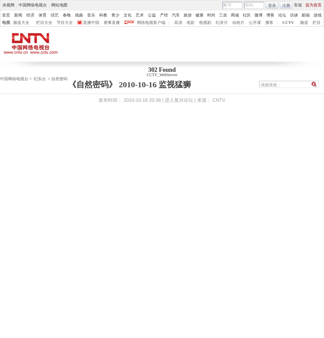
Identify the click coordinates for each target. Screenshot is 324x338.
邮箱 (306, 15)
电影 (191, 22)
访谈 (294, 15)
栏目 (317, 22)
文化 (128, 15)
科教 (103, 15)
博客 (270, 15)
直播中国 (91, 22)
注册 (286, 5)
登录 (272, 5)
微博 (258, 15)
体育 (42, 15)
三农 (223, 15)
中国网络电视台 (33, 5)
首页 (6, 15)
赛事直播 (112, 22)
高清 (178, 22)
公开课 (255, 22)
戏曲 (79, 15)
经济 (30, 15)
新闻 (18, 15)
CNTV (219, 100)
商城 (235, 15)
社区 (247, 15)
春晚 (67, 15)
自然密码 (59, 78)
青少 (115, 15)
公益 (152, 15)
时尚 (211, 15)
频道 (304, 22)
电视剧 (205, 22)
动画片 (238, 22)
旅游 (188, 15)
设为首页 (313, 5)
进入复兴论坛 (179, 100)
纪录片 (222, 22)
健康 (199, 15)
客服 (298, 5)
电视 (6, 22)
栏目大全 (44, 22)
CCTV (288, 22)
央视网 (8, 5)
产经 (164, 15)
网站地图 (59, 5)
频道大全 (21, 22)
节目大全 (65, 22)
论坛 (282, 15)
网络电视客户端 (151, 22)
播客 (269, 22)
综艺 (55, 15)
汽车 (176, 15)
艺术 (140, 15)
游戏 (318, 15)
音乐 (91, 15)
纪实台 (40, 78)
